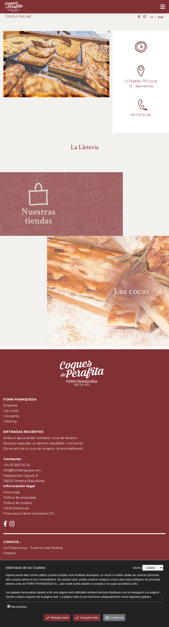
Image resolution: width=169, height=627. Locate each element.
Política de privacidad (19, 498)
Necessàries (19, 606)
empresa (10, 405)
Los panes (11, 416)
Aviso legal (11, 492)
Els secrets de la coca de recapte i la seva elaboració (43, 449)
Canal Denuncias (16, 508)
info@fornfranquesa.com (22, 470)
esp (160, 17)
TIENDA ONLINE (18, 17)
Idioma (137, 567)
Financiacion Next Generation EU (28, 514)
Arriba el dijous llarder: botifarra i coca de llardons (40, 438)
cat (152, 17)
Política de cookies (17, 503)
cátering (10, 421)
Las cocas (10, 411)
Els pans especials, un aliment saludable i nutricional (42, 443)
